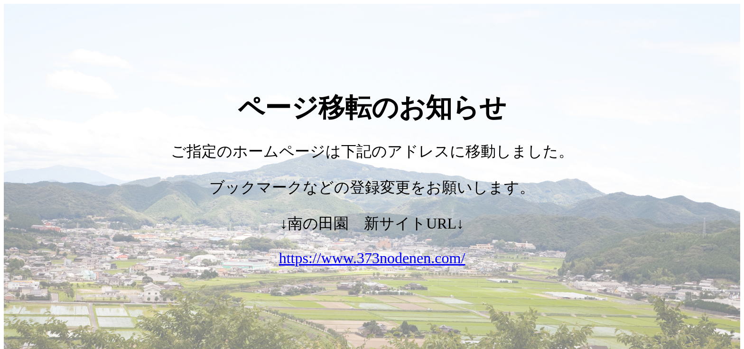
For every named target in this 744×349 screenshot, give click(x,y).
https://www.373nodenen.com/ (372, 257)
